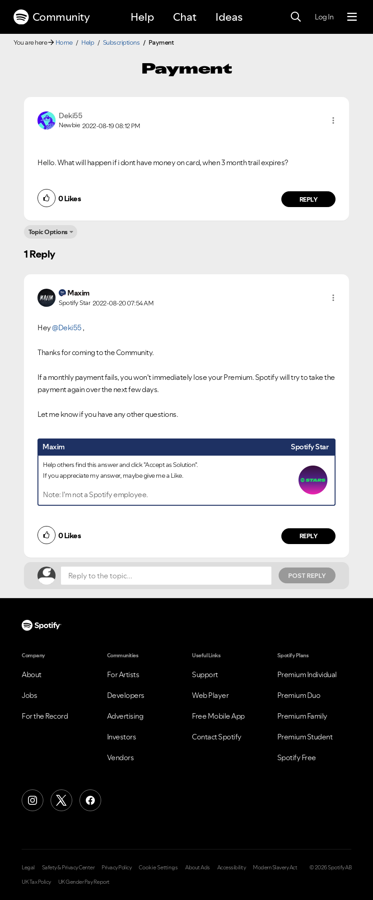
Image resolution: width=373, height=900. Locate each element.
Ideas (228, 16)
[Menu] (352, 17)
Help (142, 16)
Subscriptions (121, 42)
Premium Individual (307, 674)
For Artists (123, 674)
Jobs (29, 695)
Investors (121, 737)
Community (51, 17)
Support (205, 674)
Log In (324, 17)
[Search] (295, 17)
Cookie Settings (158, 867)
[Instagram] (32, 800)
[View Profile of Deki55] (70, 115)
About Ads (197, 867)
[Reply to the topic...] (166, 576)
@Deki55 (67, 327)
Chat (184, 16)
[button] (333, 120)
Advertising (125, 716)
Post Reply (307, 575)
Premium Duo (299, 695)
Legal (28, 867)
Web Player (210, 695)
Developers (126, 695)
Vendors (120, 757)
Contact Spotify (217, 737)
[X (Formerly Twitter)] (61, 800)
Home (64, 42)
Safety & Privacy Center (68, 867)
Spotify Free (296, 757)
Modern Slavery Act (275, 867)
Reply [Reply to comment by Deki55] (308, 199)
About (32, 674)
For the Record (45, 716)
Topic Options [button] (48, 231)
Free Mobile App (218, 716)
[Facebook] (90, 800)
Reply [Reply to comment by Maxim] (308, 535)
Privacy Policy (116, 867)
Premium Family (302, 716)
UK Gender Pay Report (84, 882)
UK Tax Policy (36, 882)
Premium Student (305, 737)
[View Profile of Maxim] (78, 293)
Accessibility (231, 867)
